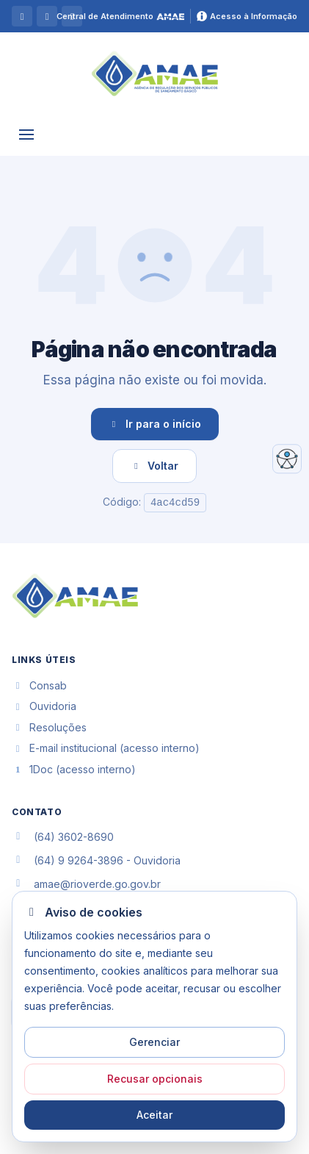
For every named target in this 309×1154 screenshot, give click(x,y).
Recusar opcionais (155, 1078)
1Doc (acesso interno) (74, 769)
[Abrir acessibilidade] (287, 458)
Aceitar (154, 1114)
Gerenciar (154, 1042)
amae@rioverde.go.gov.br (97, 884)
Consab (39, 685)
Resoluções (49, 727)
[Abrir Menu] (26, 135)
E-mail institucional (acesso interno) (106, 748)
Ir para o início (155, 423)
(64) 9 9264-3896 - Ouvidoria (107, 860)
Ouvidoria (44, 706)
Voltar (154, 465)
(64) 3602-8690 (74, 837)
